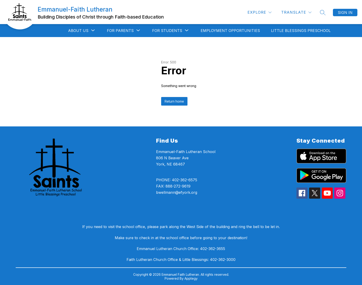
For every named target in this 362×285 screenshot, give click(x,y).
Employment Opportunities (230, 30)
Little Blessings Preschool (301, 30)
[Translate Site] (296, 12)
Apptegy (191, 278)
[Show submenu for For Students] (167, 30)
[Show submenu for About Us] (78, 30)
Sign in (345, 12)
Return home (174, 101)
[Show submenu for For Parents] (120, 30)
